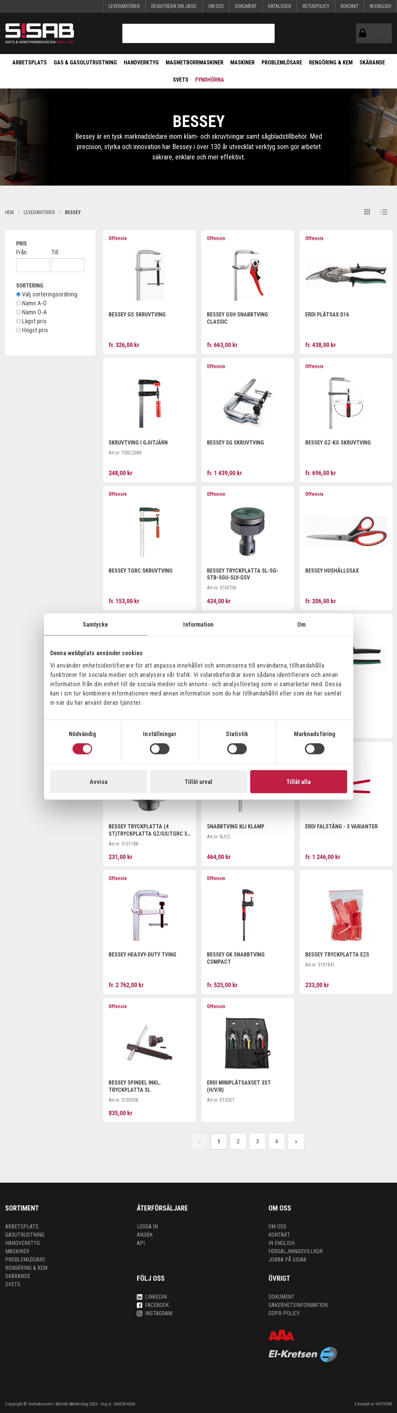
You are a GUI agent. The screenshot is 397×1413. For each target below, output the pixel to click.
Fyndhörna (209, 79)
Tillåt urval (198, 781)
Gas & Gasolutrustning (85, 62)
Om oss (216, 6)
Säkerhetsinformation (298, 1305)
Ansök (145, 1235)
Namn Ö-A (31, 312)
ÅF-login (364, 33)
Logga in (147, 1226)
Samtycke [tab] (95, 624)
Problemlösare (282, 62)
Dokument (246, 6)
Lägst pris (31, 321)
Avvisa (99, 781)
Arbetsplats (29, 62)
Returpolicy (315, 6)
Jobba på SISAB (287, 1259)
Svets (180, 79)
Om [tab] (301, 624)
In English (380, 6)
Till (54, 252)
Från (21, 252)
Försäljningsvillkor (295, 1251)
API (141, 1243)
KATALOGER (279, 6)
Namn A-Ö (31, 303)
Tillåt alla (298, 781)
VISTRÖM (383, 1403)
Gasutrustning (24, 1235)
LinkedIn (152, 1297)
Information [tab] (198, 624)
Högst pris (32, 330)
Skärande (372, 62)
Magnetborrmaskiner (194, 62)
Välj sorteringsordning (46, 294)
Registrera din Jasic (174, 6)
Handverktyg (141, 62)
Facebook (153, 1305)
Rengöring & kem (331, 62)
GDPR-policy (284, 1313)
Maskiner (242, 62)
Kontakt (350, 6)
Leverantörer (124, 6)
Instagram (154, 1313)
